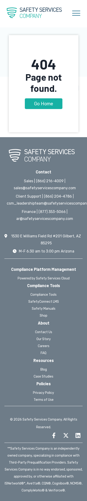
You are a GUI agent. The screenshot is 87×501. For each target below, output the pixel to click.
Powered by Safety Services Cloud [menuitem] (44, 278)
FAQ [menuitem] (43, 353)
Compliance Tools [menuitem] (43, 295)
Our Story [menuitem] (43, 339)
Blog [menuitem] (43, 370)
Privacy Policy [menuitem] (43, 393)
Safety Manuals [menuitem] (43, 309)
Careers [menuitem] (43, 346)
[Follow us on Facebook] (53, 435)
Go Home (43, 103)
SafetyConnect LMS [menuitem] (43, 302)
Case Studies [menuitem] (43, 376)
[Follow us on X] (66, 435)
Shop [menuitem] (43, 316)
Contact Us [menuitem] (43, 332)
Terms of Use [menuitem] (44, 400)
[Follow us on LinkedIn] (78, 435)
